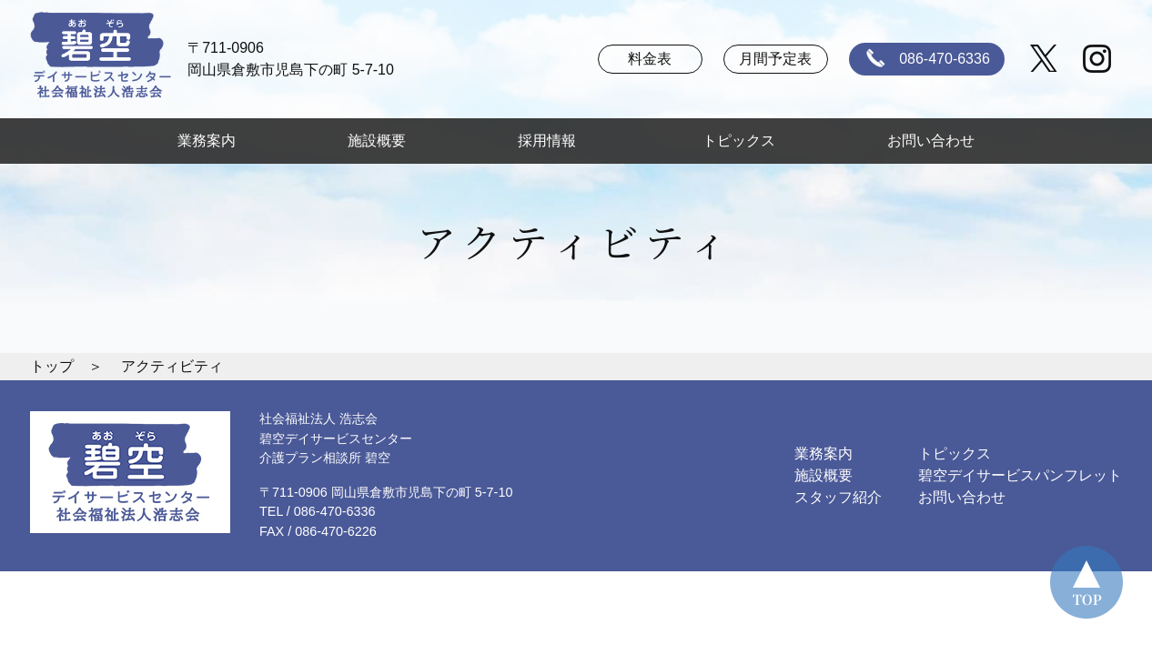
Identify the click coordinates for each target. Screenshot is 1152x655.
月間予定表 (775, 58)
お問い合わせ (931, 140)
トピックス (738, 140)
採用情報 (554, 140)
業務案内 (206, 140)
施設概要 (377, 140)
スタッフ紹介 (838, 497)
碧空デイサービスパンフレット (1020, 475)
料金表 (650, 58)
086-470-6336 (924, 59)
